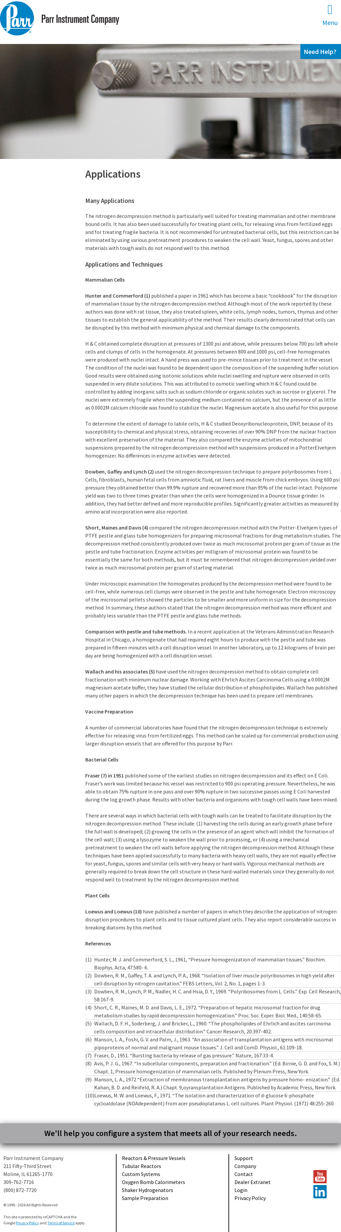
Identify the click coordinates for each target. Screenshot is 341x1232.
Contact (243, 1174)
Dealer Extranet (252, 1182)
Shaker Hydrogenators (147, 1190)
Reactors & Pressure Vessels (153, 1158)
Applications (113, 174)
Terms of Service (61, 1222)
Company (245, 1166)
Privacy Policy (250, 1198)
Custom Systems (141, 1174)
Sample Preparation (145, 1198)
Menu (330, 15)
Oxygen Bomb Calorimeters (153, 1182)
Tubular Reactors (141, 1166)
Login (240, 1190)
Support (243, 1158)
